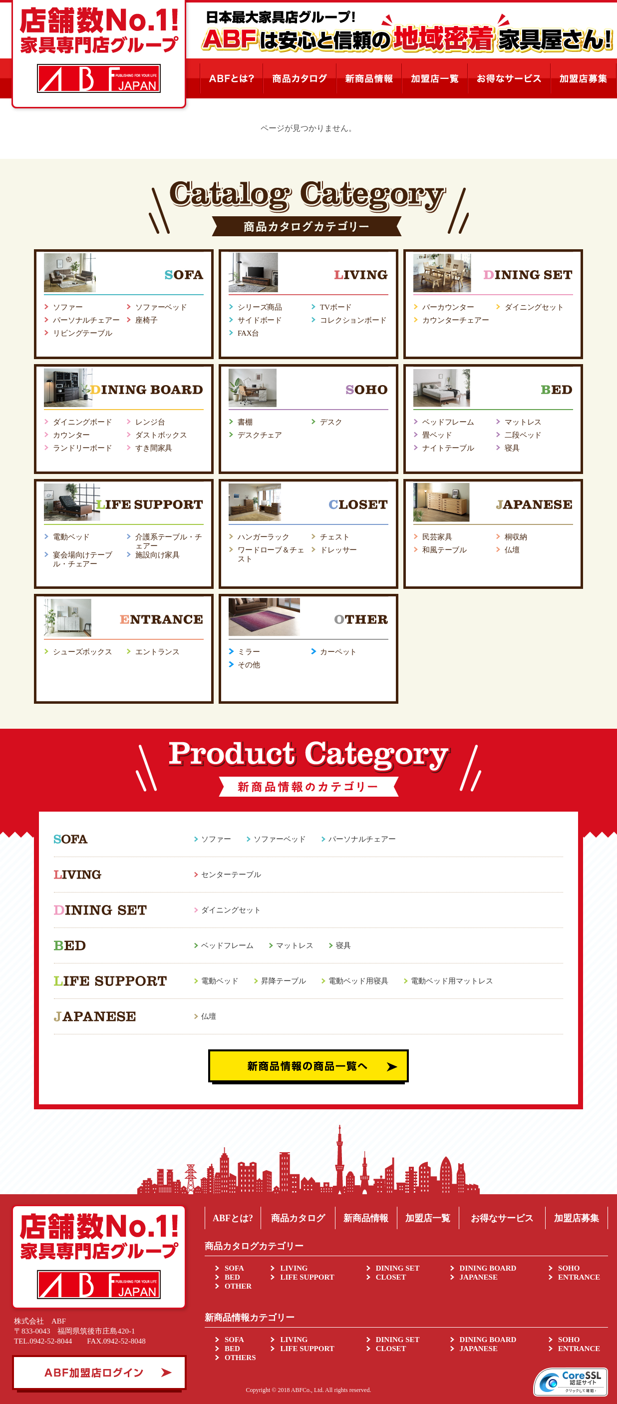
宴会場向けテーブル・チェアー (82, 559)
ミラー (249, 652)
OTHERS (240, 1358)
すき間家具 (153, 448)
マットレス (523, 422)
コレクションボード (353, 320)
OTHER (238, 1286)
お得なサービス (502, 1218)
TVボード (336, 307)
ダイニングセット (534, 307)
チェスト (334, 537)
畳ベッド (437, 435)
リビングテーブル (82, 333)
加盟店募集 (576, 1218)
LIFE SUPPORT (307, 1277)
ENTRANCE (579, 1277)
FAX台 (248, 333)
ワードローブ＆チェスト (271, 554)
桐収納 (516, 537)
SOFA (234, 1268)
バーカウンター (448, 307)
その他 (249, 665)
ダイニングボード (82, 422)
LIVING (294, 1268)
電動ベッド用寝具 (358, 981)
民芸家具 (437, 537)
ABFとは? (233, 1218)
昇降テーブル (283, 981)
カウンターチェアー (455, 320)
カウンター (71, 435)
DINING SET (398, 1268)
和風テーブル (444, 550)
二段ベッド (523, 435)
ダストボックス (161, 435)
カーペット (338, 652)
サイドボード (260, 320)
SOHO (569, 1268)
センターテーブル (231, 875)
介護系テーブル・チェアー (168, 541)
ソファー (67, 307)
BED (232, 1277)
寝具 (512, 448)
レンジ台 (150, 422)
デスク (331, 422)
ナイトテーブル (448, 448)
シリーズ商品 (260, 307)
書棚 (245, 422)
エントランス (157, 652)
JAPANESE (479, 1277)
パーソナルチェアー (86, 320)
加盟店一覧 (427, 1218)
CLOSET (391, 1277)
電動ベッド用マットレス (452, 981)
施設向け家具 (157, 555)
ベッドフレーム (448, 422)
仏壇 (512, 550)
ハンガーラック (264, 537)
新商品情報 (365, 1218)
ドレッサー (338, 550)
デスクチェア (260, 435)
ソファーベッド (161, 307)
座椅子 (146, 320)
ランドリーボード (82, 448)
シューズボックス (82, 652)
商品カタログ (298, 1218)
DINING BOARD (488, 1268)
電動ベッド (71, 537)
